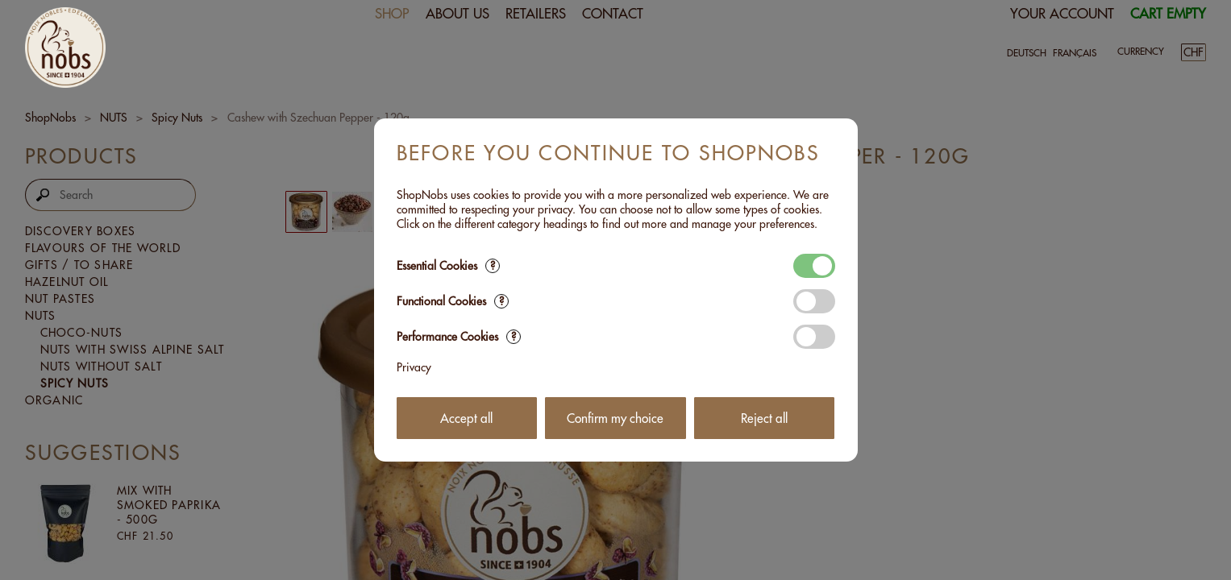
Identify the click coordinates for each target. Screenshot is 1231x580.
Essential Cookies (448, 266)
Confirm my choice (615, 418)
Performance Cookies (459, 336)
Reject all (764, 418)
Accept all (466, 418)
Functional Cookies (453, 301)
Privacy (414, 367)
